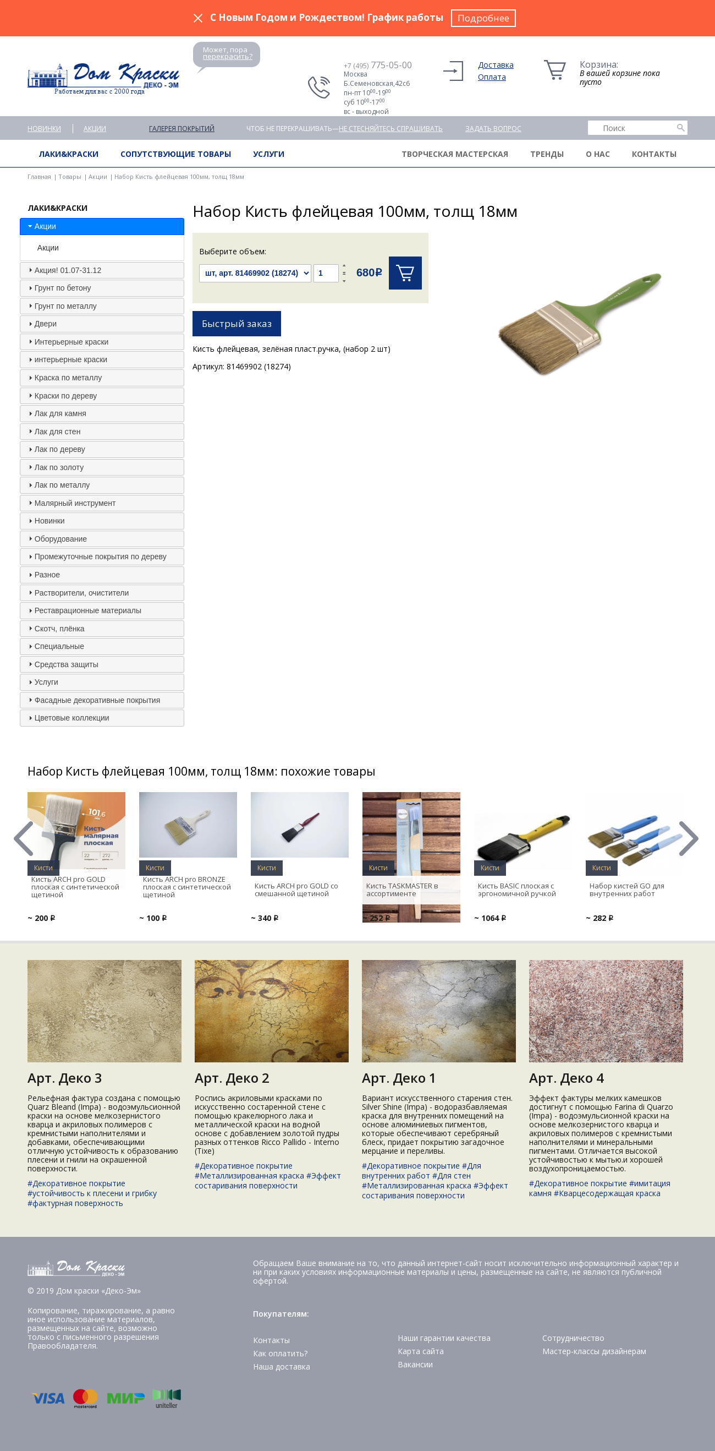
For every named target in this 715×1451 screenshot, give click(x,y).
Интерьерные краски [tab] (67, 341)
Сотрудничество (573, 1338)
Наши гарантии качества (444, 1338)
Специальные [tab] (55, 646)
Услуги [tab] (42, 682)
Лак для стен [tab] (53, 431)
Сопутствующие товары (175, 154)
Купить (405, 273)
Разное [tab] (43, 574)
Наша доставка (281, 1366)
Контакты (654, 154)
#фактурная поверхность (75, 1203)
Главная (39, 176)
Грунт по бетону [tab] (58, 287)
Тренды (547, 154)
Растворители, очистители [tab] (77, 592)
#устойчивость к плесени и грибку (92, 1193)
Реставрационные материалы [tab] (83, 610)
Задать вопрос (493, 128)
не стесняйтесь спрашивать (391, 128)
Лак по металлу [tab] (58, 485)
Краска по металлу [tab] (64, 377)
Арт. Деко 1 (399, 1077)
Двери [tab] (41, 323)
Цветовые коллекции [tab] (67, 717)
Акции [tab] (41, 226)
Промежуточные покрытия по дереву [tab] (96, 556)
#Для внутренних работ (421, 1170)
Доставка (496, 64)
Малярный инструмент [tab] (71, 502)
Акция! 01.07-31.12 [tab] (63, 269)
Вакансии (415, 1364)
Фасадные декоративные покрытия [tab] (93, 699)
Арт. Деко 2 (232, 1077)
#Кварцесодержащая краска (607, 1193)
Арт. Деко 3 (65, 1077)
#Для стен (451, 1175)
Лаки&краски (68, 154)
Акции (95, 128)
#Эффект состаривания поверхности (268, 1180)
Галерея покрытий (182, 128)
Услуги (268, 154)
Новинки (44, 128)
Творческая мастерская (455, 154)
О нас (598, 154)
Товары (69, 176)
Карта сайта (421, 1351)
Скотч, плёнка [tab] (55, 628)
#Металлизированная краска (249, 1175)
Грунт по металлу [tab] (61, 305)
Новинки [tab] (45, 520)
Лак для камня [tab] (56, 413)
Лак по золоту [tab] (55, 466)
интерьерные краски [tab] (66, 359)
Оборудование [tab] (56, 538)
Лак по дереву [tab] (55, 449)
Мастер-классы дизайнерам (594, 1351)
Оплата (492, 77)
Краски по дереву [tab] (61, 395)
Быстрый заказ (237, 323)
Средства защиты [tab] (62, 663)
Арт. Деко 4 (566, 1077)
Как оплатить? (280, 1353)
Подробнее (483, 18)
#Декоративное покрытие (76, 1183)
